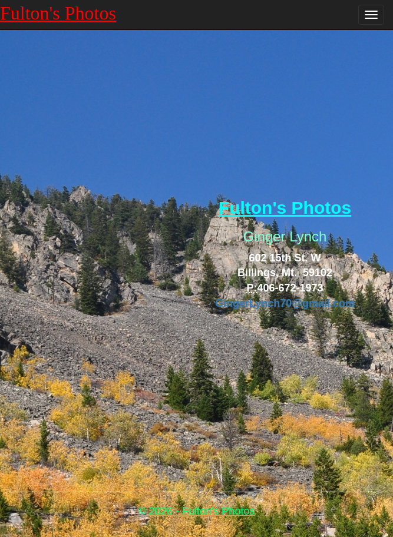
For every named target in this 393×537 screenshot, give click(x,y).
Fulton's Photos (58, 13)
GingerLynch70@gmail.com (285, 303)
